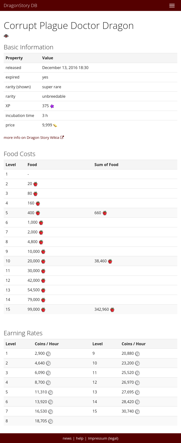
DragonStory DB (20, 5)
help (80, 438)
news (67, 438)
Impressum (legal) (103, 438)
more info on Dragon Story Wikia (34, 137)
